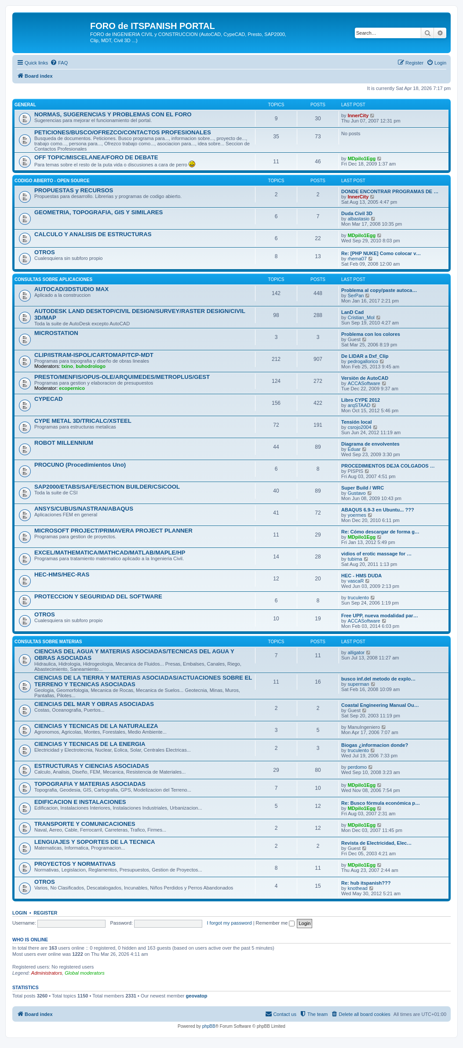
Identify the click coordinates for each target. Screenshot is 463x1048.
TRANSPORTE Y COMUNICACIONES (84, 824)
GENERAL (25, 104)
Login (19, 912)
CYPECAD (48, 399)
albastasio (359, 218)
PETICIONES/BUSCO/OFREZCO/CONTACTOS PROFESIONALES (122, 132)
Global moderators (85, 973)
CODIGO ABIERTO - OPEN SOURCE (52, 180)
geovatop (197, 995)
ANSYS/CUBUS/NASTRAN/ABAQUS (83, 508)
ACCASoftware (364, 383)
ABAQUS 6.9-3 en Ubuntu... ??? (377, 509)
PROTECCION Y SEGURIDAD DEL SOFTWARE (98, 596)
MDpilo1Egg (362, 158)
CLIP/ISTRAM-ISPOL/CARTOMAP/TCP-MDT (93, 355)
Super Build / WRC (362, 487)
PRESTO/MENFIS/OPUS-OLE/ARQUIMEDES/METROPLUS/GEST (122, 377)
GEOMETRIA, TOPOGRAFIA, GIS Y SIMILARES (98, 212)
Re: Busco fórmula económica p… (380, 803)
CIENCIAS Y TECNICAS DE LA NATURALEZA (96, 726)
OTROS (44, 252)
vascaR (356, 580)
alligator (356, 652)
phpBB (208, 1026)
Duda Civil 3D (356, 213)
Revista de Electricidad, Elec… (376, 843)
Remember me (275, 923)
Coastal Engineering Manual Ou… (380, 705)
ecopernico (72, 388)
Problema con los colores (370, 334)
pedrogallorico (363, 361)
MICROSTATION (56, 333)
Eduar (354, 449)
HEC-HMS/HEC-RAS (61, 574)
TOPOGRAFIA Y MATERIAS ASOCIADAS (90, 784)
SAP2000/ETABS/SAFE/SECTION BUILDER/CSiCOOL (107, 486)
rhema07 (357, 258)
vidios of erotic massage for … (376, 553)
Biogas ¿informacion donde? (374, 745)
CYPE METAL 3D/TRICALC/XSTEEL (82, 421)
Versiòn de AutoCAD (364, 378)
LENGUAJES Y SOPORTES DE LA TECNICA (94, 842)
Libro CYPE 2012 (360, 400)
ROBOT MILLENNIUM (63, 442)
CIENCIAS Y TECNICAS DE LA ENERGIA (90, 744)
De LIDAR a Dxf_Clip (365, 356)
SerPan (356, 295)
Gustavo (357, 493)
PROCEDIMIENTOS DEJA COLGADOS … (388, 465)
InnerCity (358, 115)
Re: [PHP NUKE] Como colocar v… (381, 253)
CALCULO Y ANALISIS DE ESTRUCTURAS (92, 234)
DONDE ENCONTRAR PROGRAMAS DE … (389, 191)
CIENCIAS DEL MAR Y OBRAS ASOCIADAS (94, 704)
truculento (358, 597)
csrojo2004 (360, 427)
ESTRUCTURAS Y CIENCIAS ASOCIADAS (91, 766)
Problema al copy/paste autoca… (379, 290)
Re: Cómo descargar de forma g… (380, 531)
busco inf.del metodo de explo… (378, 678)
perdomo (357, 767)
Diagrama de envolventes (370, 444)
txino (67, 366)
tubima (355, 559)
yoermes (357, 515)
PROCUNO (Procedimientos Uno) (80, 464)
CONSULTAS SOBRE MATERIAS (48, 641)
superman (358, 684)
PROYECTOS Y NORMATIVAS (75, 864)
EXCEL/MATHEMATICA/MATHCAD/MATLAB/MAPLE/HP (109, 552)
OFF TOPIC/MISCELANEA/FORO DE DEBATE (96, 157)
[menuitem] (59, 63)
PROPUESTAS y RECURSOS (73, 190)
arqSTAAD (359, 405)
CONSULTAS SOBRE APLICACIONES (53, 279)
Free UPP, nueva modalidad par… (379, 615)
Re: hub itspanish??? (365, 883)
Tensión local (356, 422)
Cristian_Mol (361, 317)
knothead (358, 888)
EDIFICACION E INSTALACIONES (80, 802)
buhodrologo (91, 366)
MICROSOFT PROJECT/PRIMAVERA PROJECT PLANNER (113, 530)
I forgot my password (229, 923)
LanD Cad (352, 312)
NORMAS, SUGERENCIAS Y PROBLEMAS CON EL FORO (113, 114)
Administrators (46, 973)
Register (46, 912)
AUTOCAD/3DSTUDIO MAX (71, 289)
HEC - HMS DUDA (361, 575)
